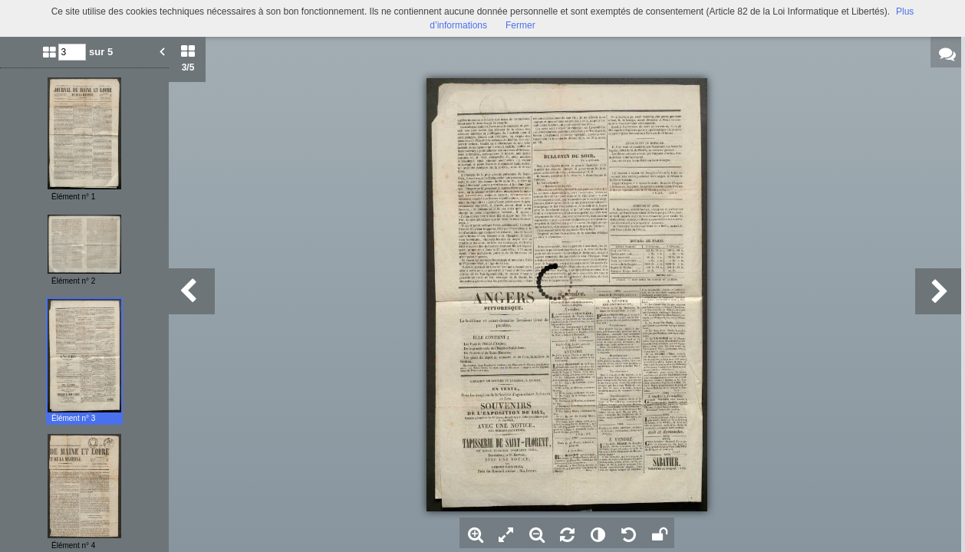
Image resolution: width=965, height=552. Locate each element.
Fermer (520, 25)
